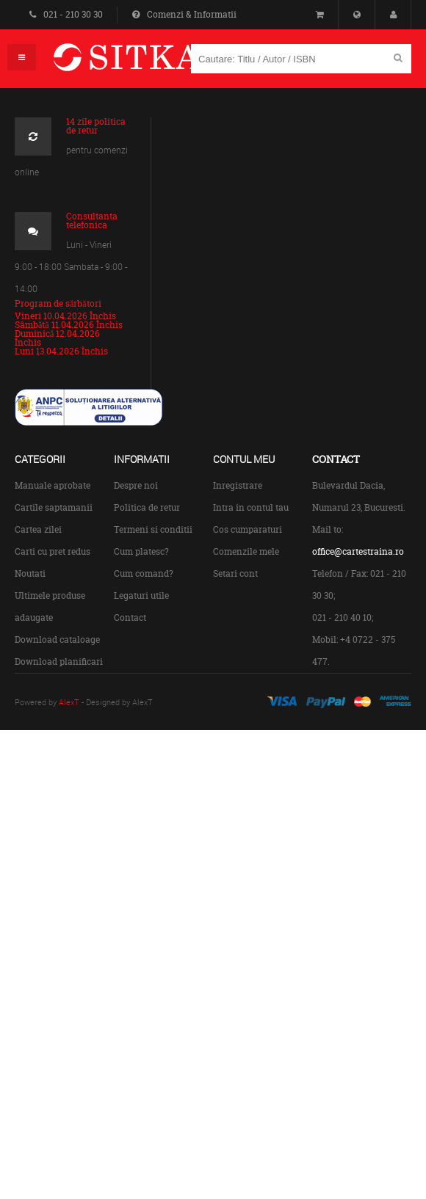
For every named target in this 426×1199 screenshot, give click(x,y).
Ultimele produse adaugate (50, 606)
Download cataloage (57, 639)
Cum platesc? (141, 551)
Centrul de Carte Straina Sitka (148, 63)
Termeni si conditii (153, 529)
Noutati (30, 573)
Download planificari (59, 661)
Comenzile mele (246, 551)
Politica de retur (147, 507)
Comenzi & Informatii (184, 14)
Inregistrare (237, 485)
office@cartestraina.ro (358, 551)
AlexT (69, 701)
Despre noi (136, 485)
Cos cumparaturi (247, 529)
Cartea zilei (38, 529)
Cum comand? (143, 573)
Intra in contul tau (251, 507)
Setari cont (235, 573)
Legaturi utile (141, 595)
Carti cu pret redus (52, 551)
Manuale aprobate (52, 485)
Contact (130, 617)
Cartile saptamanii (54, 507)
